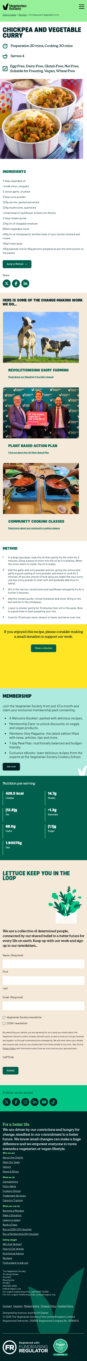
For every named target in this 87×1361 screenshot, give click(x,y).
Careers (18, 1306)
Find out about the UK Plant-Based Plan (28, 452)
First (5, 971)
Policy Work (9, 1186)
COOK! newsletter (17, 1023)
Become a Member (13, 1210)
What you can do (11, 1206)
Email (13, 997)
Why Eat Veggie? (12, 1244)
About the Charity (13, 1157)
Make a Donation (12, 1215)
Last (5, 988)
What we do (9, 1177)
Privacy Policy (9, 1048)
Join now (11, 767)
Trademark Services (14, 1195)
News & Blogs (11, 1171)
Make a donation (43, 648)
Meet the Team (11, 1162)
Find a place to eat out (15, 1262)
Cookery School (12, 1190)
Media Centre (31, 1306)
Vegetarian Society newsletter (24, 1017)
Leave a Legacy (11, 1219)
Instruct (22, 1312)
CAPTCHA (8, 1057)
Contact (7, 1306)
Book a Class (10, 1224)
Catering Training (13, 1200)
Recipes (22, 14)
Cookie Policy (65, 1306)
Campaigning (10, 1181)
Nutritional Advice (13, 1253)
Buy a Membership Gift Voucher (21, 1233)
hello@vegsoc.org (12, 1288)
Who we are (9, 1152)
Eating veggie (9, 14)
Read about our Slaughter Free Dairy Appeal (30, 376)
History (7, 1166)
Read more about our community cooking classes (34, 528)
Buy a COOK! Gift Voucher (17, 1229)
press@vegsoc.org (45, 1294)
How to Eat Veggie (13, 1248)
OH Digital (42, 1312)
